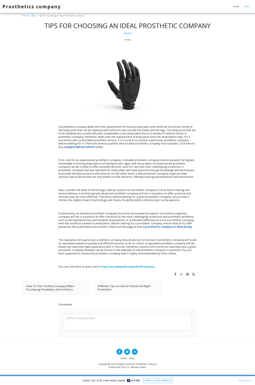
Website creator (138, 367)
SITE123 (125, 367)
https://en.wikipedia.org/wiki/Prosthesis (127, 266)
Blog (33, 15)
